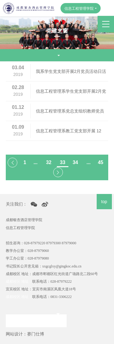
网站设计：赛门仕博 (25, 333)
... (35, 162)
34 (75, 162)
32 (48, 162)
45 (100, 162)
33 (62, 162)
